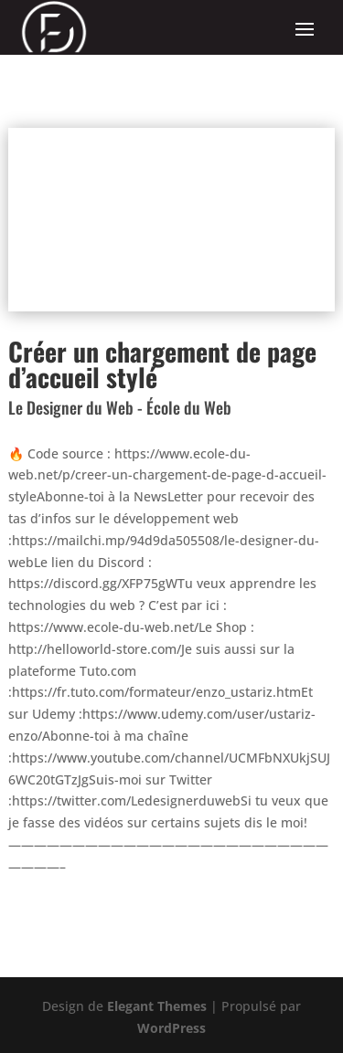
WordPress (171, 1028)
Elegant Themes (157, 1006)
